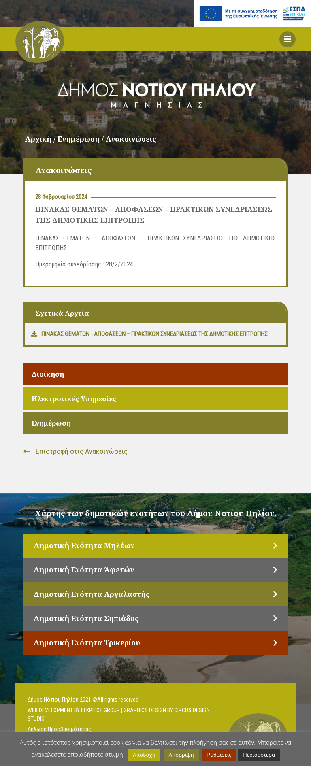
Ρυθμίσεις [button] (219, 754)
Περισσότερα (259, 754)
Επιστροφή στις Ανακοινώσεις (75, 451)
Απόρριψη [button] (181, 754)
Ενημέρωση (51, 423)
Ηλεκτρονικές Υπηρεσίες (74, 398)
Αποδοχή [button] (144, 754)
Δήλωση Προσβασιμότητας (59, 729)
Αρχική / (41, 139)
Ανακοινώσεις (131, 139)
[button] (287, 39)
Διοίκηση (48, 374)
